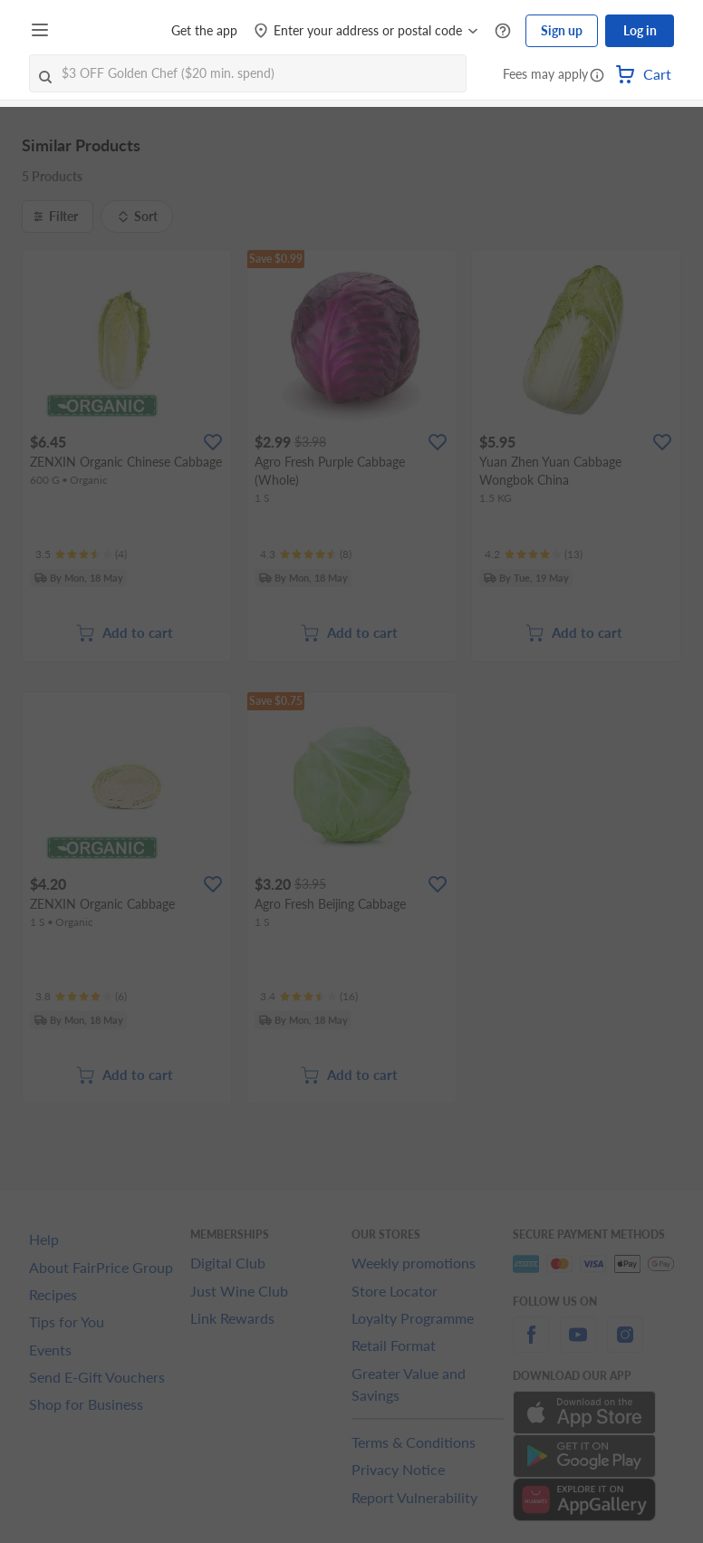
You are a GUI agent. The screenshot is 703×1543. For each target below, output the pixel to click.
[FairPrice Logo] (108, 31)
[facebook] (531, 1345)
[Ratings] (81, 554)
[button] (597, 76)
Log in (640, 30)
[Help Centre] (503, 31)
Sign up (562, 30)
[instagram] (625, 1345)
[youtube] (578, 1345)
